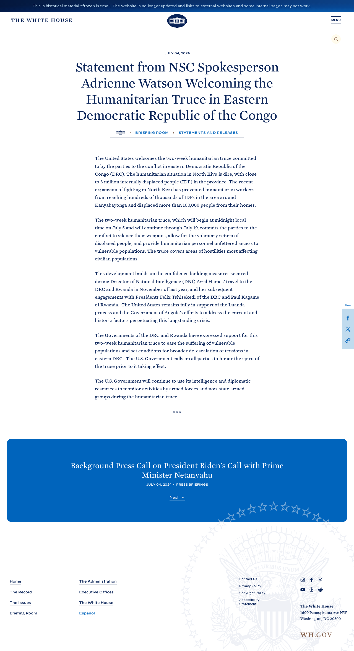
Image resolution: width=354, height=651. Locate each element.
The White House (96, 603)
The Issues (20, 603)
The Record (21, 592)
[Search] (336, 39)
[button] (348, 340)
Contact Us (248, 579)
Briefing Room (151, 132)
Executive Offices (96, 592)
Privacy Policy (250, 586)
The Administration (98, 582)
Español (87, 613)
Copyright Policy (252, 593)
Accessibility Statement (249, 602)
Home (15, 582)
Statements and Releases (208, 132)
